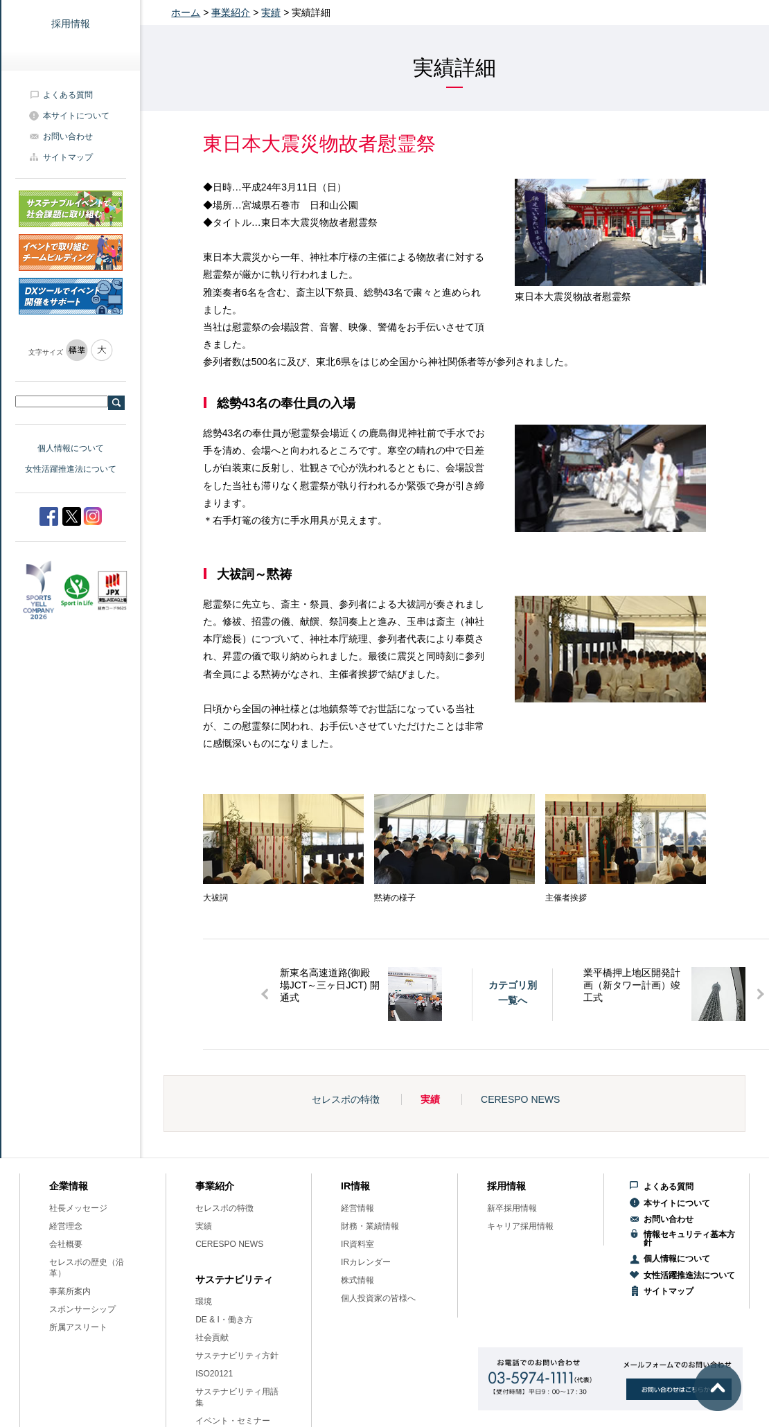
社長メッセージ (78, 1208)
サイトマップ (68, 157)
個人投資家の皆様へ (378, 1298)
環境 (203, 1301)
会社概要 (65, 1244)
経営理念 (65, 1226)
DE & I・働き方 (224, 1319)
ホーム (185, 12)
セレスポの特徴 (346, 1099)
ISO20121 (214, 1374)
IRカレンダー (366, 1262)
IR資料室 (357, 1244)
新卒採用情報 (512, 1208)
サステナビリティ (234, 1279)
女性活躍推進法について (70, 469)
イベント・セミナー (232, 1421)
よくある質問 (68, 95)
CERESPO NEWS (520, 1099)
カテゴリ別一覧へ (512, 993)
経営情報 (357, 1208)
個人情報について (70, 448)
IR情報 (355, 1185)
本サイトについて (76, 116)
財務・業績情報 (370, 1226)
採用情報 (70, 23)
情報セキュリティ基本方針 (689, 1239)
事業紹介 (230, 12)
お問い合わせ (68, 136)
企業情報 (68, 1185)
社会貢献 (212, 1337)
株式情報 (357, 1280)
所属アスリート (78, 1327)
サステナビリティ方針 (237, 1355)
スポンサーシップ (82, 1309)
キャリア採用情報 (520, 1226)
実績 (271, 12)
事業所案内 (70, 1291)
